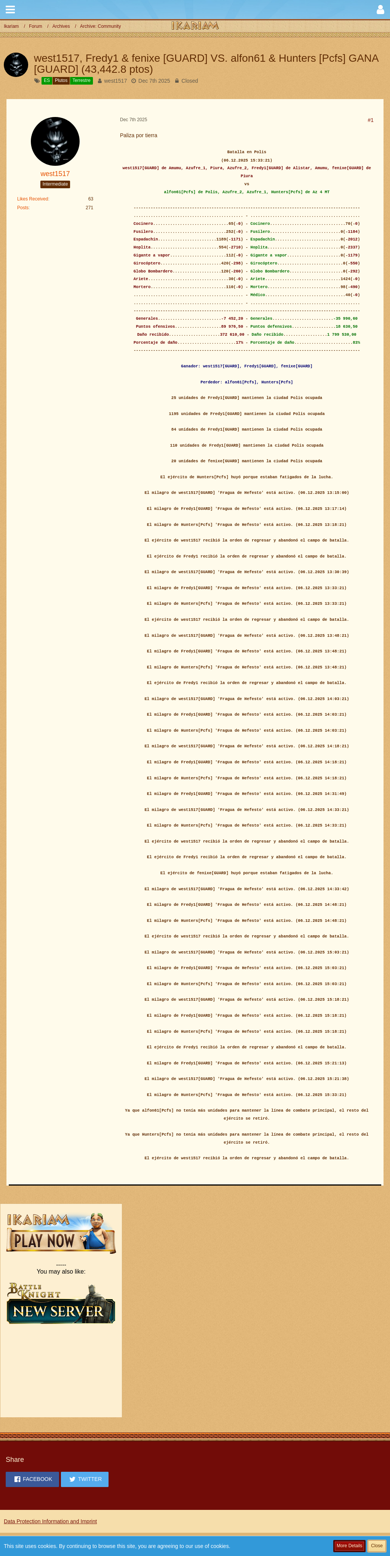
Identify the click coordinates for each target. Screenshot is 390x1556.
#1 (371, 120)
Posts (23, 207)
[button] (10, 9)
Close (377, 1545)
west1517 (115, 81)
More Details (349, 1545)
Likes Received (32, 199)
